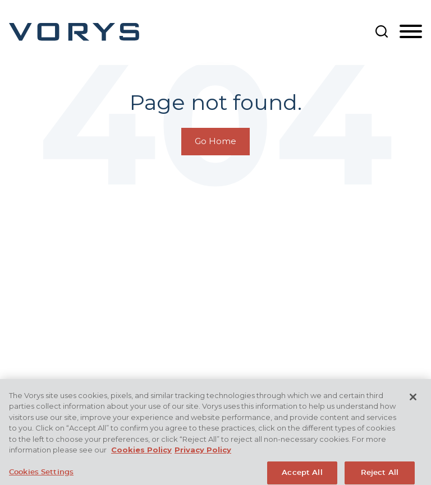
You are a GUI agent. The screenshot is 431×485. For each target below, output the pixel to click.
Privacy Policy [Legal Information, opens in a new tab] (203, 455)
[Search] (381, 31)
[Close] (413, 402)
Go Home (215, 141)
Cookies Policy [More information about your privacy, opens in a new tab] (141, 455)
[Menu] (410, 32)
